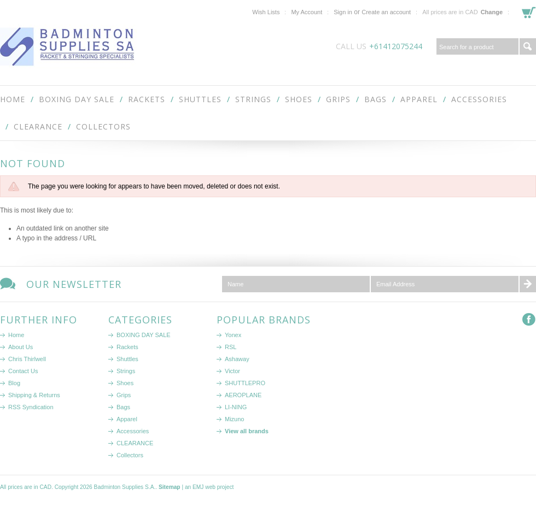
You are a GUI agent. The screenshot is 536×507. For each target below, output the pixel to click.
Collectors (103, 126)
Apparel (419, 99)
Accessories (479, 99)
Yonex (233, 335)
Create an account (386, 12)
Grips (338, 99)
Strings (253, 99)
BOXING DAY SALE (76, 99)
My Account (306, 12)
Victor (232, 371)
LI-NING (236, 407)
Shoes (298, 99)
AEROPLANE (243, 395)
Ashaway (237, 359)
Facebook (529, 320)
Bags (375, 99)
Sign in (343, 12)
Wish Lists (265, 12)
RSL (230, 347)
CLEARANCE (38, 126)
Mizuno (234, 419)
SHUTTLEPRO (245, 383)
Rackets (146, 99)
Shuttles (200, 99)
